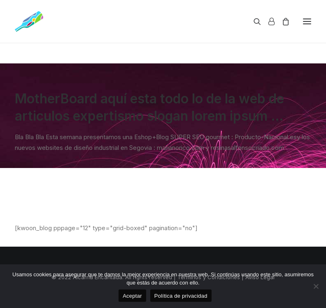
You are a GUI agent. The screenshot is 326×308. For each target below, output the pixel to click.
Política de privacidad (180, 296)
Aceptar (132, 296)
